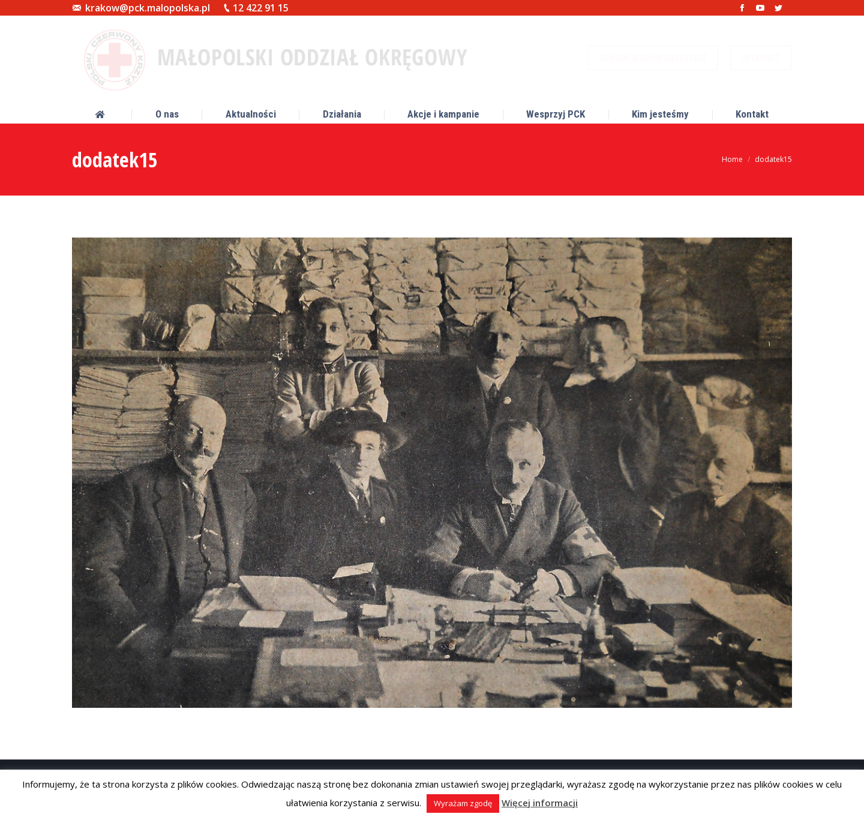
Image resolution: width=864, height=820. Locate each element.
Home (732, 159)
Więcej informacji (540, 803)
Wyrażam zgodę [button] (463, 803)
